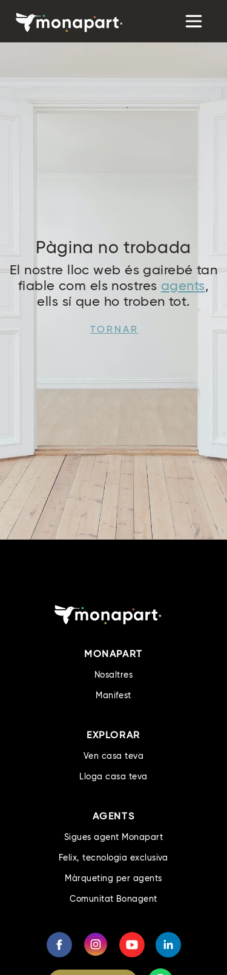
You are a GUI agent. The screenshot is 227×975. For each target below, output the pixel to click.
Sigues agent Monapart (113, 836)
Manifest (113, 695)
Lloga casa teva (113, 776)
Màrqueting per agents (113, 878)
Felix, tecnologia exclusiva (113, 857)
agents (183, 285)
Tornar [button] (114, 329)
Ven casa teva (113, 755)
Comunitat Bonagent (113, 898)
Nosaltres (113, 674)
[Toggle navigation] (192, 21)
